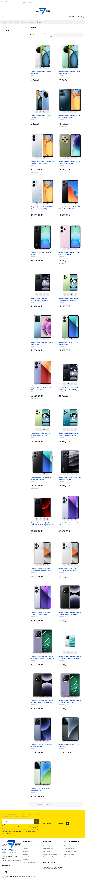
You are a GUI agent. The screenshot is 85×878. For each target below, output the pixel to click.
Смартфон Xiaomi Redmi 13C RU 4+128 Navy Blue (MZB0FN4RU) (69, 116)
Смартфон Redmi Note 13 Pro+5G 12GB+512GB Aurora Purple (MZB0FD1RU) (40, 614)
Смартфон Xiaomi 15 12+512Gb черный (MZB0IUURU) (70, 745)
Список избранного (69, 854)
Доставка (8, 2)
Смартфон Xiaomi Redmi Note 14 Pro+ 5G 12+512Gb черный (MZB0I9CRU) (42, 701)
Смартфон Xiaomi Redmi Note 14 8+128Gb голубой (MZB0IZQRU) (68, 434)
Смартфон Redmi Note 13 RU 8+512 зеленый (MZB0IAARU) (68, 343)
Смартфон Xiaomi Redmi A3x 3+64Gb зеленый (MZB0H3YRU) (69, 72)
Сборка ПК (26, 854)
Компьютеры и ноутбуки (50, 846)
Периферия (46, 851)
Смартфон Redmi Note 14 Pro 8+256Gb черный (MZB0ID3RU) (69, 478)
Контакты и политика (29, 862)
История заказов (69, 848)
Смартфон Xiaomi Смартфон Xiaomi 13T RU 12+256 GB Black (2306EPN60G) (42, 524)
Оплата (3, 2)
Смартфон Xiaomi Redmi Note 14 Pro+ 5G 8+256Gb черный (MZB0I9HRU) (69, 613)
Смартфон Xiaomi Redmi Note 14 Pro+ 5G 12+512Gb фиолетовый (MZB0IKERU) (69, 702)
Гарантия (15, 2)
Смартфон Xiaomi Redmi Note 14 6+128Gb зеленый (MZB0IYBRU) (68, 299)
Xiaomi (8, 30)
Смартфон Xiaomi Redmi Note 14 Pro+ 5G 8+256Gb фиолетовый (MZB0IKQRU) (42, 657)
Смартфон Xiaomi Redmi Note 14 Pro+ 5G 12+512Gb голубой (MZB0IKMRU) (69, 657)
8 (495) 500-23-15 (27, 3)
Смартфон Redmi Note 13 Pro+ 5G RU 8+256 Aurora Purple (69, 524)
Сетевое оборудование (50, 854)
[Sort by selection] (68, 35)
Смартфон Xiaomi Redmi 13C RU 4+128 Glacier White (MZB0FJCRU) (42, 162)
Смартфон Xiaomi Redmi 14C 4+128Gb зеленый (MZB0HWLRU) (69, 162)
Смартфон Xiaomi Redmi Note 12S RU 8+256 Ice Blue (42, 343)
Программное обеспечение (51, 857)
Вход (65, 846)
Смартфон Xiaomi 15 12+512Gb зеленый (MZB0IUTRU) (40, 789)
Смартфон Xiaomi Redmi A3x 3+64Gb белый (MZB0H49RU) (41, 72)
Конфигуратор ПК (28, 859)
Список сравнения (69, 857)
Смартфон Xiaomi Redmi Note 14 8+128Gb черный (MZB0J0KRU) (68, 389)
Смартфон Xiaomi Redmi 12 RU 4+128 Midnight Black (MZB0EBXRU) (69, 208)
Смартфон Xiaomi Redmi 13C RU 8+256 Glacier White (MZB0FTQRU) (42, 208)
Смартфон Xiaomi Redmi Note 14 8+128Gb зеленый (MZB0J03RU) (40, 434)
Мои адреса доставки (70, 851)
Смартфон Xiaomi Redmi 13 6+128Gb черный (41, 253)
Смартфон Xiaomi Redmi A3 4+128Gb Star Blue (41, 116)
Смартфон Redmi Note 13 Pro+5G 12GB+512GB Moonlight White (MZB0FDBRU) (68, 570)
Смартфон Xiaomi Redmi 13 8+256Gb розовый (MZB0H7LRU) (69, 253)
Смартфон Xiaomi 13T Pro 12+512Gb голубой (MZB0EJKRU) (41, 745)
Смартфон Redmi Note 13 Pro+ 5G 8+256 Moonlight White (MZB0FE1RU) (41, 569)
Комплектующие (48, 848)
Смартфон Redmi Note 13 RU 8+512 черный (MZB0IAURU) (41, 478)
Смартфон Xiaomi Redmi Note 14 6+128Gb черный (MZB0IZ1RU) (40, 299)
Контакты (4, 4)
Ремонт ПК (26, 857)
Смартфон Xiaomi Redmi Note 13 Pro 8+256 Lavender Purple (41, 389)
